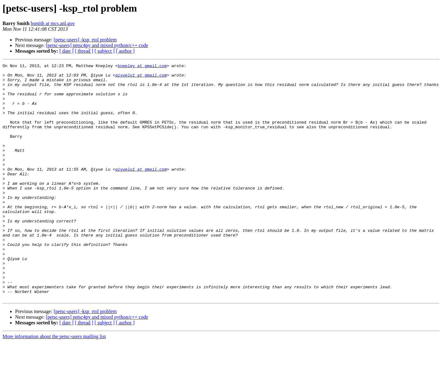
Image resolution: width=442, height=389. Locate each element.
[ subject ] (105, 51)
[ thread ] (84, 51)
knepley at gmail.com (142, 66)
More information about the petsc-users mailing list (54, 383)
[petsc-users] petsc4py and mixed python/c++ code (97, 45)
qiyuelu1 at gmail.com (141, 78)
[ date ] (66, 51)
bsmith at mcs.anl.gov (53, 23)
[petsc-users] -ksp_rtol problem (85, 39)
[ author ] (125, 51)
